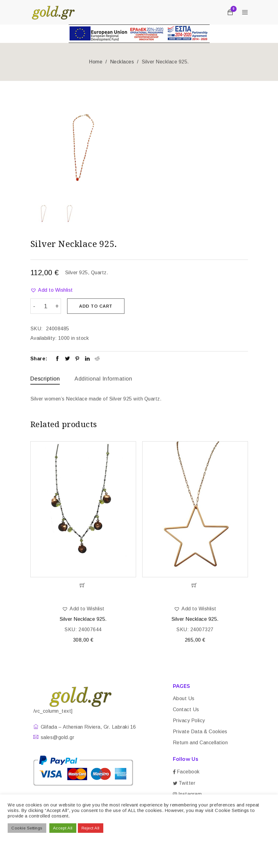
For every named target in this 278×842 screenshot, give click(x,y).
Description (45, 377)
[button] (51, 290)
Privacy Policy (189, 720)
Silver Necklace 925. (83, 619)
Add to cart (97, 306)
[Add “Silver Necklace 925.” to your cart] (83, 585)
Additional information (103, 377)
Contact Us (186, 709)
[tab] (45, 379)
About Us (184, 698)
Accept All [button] (63, 828)
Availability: (43, 336)
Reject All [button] (91, 828)
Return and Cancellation (200, 742)
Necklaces (122, 61)
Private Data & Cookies (200, 731)
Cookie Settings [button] (27, 828)
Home (95, 61)
